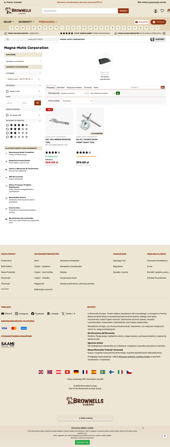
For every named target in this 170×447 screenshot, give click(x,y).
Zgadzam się (82, 442)
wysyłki (100, 379)
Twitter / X (68, 313)
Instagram (21, 313)
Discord (6, 313)
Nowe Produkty (8, 272)
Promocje (160, 22)
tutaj (85, 433)
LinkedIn (53, 313)
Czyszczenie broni (68, 278)
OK (37, 103)
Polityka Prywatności (156, 278)
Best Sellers (6, 266)
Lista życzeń (162, 11)
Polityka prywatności (86, 438)
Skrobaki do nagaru (50, 165)
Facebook (37, 313)
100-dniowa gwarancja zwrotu (151, 2)
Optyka (63, 272)
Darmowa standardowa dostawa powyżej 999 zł (79, 2)
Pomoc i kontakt (13, 2)
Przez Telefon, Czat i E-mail (19, 163)
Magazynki (39, 283)
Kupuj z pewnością (16, 179)
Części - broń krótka (43, 272)
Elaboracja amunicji (43, 289)
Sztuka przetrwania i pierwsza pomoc (77, 283)
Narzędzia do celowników (83, 165)
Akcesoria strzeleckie (69, 260)
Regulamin (118, 266)
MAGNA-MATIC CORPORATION (55, 137)
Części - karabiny (42, 266)
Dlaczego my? (119, 260)
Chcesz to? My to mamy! (18, 154)
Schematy (25, 21)
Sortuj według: (54, 101)
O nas (149, 266)
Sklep (8, 21)
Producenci (47, 21)
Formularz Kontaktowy (157, 260)
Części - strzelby (42, 278)
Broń (36, 260)
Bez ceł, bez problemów (17, 171)
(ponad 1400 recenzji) (92, 33)
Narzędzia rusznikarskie (71, 266)
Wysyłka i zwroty (120, 272)
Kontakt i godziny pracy (158, 272)
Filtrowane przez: (54, 93)
